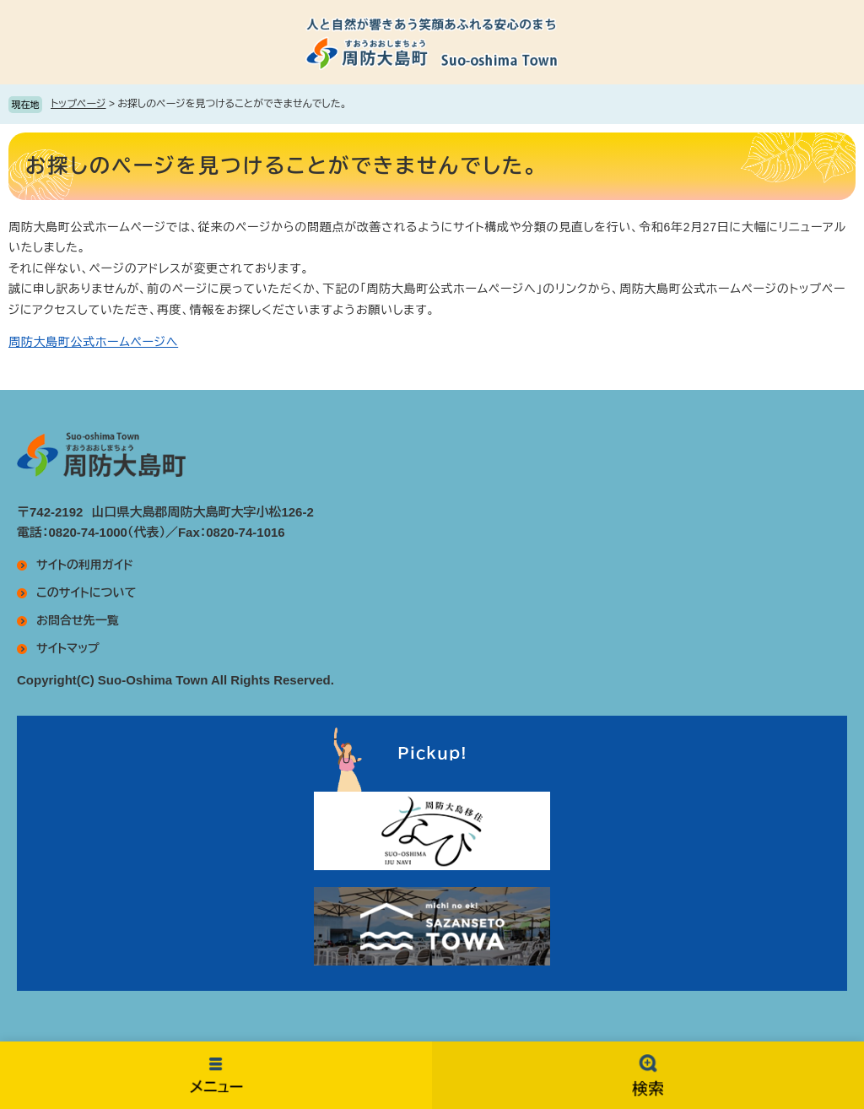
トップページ (78, 104)
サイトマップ (68, 648)
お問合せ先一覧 (77, 620)
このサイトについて (86, 592)
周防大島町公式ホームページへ (93, 342)
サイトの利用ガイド (84, 564)
